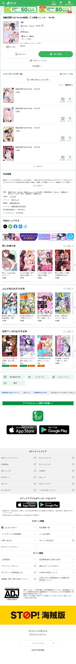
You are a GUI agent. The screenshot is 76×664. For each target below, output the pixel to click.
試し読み (13, 47)
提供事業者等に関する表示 (50, 560)
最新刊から (69, 85)
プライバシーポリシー (10, 566)
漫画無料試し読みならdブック (10, 392)
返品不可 (22, 45)
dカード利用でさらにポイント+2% (30, 43)
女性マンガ (15, 200)
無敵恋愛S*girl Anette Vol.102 (27, 108)
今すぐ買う (57, 54)
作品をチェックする (39, 60)
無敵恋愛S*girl (15, 203)
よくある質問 (44, 534)
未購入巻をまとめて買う (40, 80)
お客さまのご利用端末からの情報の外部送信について (54, 579)
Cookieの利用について (48, 572)
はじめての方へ (9, 527)
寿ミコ (10, 193)
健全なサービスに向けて (49, 566)
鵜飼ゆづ (64, 192)
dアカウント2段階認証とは (12, 572)
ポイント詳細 (26, 39)
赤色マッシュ (28, 192)
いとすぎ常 (38, 192)
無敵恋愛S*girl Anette (18, 206)
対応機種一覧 (44, 527)
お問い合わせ (6, 540)
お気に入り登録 (67, 74)
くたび (17, 193)
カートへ (22, 54)
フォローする (42, 25)
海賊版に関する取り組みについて (14, 579)
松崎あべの (37, 193)
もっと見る (67, 246)
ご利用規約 (5, 560)
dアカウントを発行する (38, 631)
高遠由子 (29, 193)
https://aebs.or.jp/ (30, 598)
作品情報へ (36, 66)
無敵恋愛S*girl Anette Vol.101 (27, 128)
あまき (32, 26)
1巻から (61, 85)
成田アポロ (24, 26)
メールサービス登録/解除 (11, 534)
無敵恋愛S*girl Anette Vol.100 (27, 147)
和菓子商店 (48, 192)
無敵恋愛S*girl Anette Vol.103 (27, 89)
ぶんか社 (13, 196)
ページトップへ (38, 643)
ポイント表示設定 (46, 540)
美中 (22, 193)
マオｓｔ (56, 192)
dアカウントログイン (9, 547)
